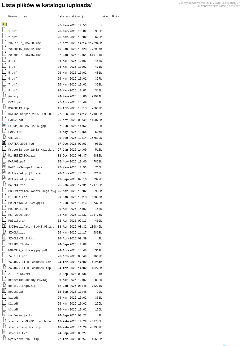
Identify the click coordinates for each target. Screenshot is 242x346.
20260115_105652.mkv (24, 49)
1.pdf (12, 31)
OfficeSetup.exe (21, 179)
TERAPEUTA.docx (20, 244)
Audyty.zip (16, 96)
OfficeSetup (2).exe (24, 173)
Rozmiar (103, 16)
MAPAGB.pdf (16, 161)
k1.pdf (13, 298)
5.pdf (12, 73)
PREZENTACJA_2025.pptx (26, 203)
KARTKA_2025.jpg (21, 144)
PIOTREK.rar (17, 197)
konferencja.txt (21, 315)
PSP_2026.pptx (19, 215)
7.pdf (12, 84)
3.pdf (12, 61)
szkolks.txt (17, 333)
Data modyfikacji (71, 16)
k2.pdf (13, 303)
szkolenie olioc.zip (24, 327)
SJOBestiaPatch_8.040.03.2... (32, 227)
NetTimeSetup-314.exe (25, 167)
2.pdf (12, 37)
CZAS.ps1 (15, 102)
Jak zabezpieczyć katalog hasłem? (218, 6)
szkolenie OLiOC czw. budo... (32, 321)
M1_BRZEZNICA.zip (21, 155)
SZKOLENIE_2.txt (21, 238)
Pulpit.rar (16, 221)
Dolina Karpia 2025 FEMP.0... (32, 114)
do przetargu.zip (21, 286)
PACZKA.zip (16, 185)
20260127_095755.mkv (24, 55)
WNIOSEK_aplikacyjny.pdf (28, 250)
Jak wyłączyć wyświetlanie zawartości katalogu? (209, 2)
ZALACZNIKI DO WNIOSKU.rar (29, 262)
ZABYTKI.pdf (17, 256)
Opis (115, 16)
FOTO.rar (15, 132)
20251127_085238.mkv (24, 43)
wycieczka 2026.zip (23, 339)
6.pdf (12, 78)
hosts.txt (16, 292)
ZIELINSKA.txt (19, 274)
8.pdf (12, 90)
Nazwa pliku (17, 16)
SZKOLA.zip (16, 232)
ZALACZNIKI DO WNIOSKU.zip (29, 268)
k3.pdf (13, 309)
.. (10, 25)
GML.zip (14, 138)
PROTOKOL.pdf (18, 209)
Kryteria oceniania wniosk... (32, 150)
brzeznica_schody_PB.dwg (28, 280)
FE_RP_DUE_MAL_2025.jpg (27, 126)
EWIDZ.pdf (16, 120)
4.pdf (12, 67)
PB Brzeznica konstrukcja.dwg (32, 191)
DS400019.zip (18, 108)
